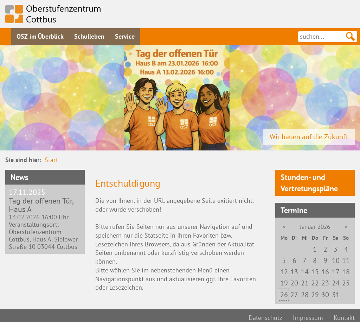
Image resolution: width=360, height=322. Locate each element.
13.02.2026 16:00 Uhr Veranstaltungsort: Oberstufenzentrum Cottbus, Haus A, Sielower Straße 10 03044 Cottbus (45, 219)
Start (51, 160)
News (19, 177)
